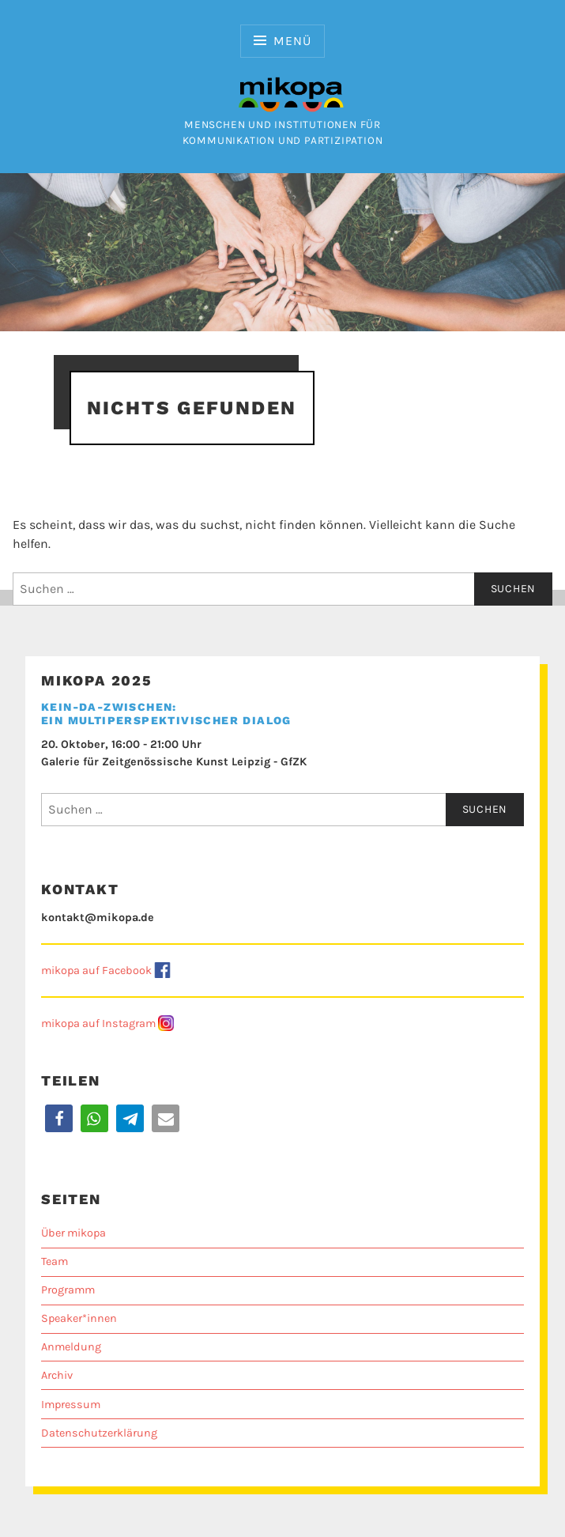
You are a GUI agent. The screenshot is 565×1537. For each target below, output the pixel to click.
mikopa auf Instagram (98, 1023)
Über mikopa (73, 1233)
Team (54, 1261)
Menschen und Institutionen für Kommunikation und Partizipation (283, 125)
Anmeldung (71, 1347)
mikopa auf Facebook (96, 970)
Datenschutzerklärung (99, 1433)
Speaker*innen (79, 1318)
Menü (292, 40)
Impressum (70, 1404)
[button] (59, 1118)
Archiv (57, 1375)
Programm (68, 1290)
